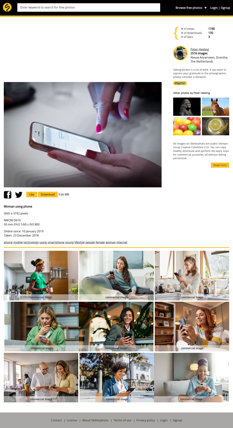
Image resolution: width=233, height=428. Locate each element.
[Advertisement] (83, 51)
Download (48, 194)
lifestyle (79, 242)
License (72, 420)
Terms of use (122, 420)
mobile (18, 242)
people (90, 242)
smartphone (56, 242)
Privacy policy (145, 420)
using (43, 242)
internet (121, 242)
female (100, 242)
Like (31, 194)
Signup (225, 8)
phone (8, 242)
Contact (56, 420)
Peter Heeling (200, 49)
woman (111, 242)
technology (31, 242)
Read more (220, 165)
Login (214, 8)
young (69, 242)
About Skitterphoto (95, 420)
